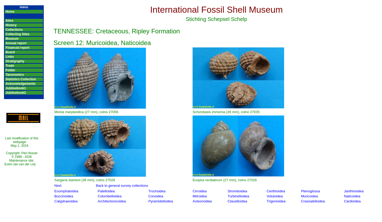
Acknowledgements (21, 84)
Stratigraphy (15, 61)
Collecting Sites (17, 34)
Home (10, 12)
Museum (12, 39)
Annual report (16, 43)
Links (10, 57)
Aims (9, 21)
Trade (10, 66)
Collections (14, 30)
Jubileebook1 (16, 88)
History (11, 25)
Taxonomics (15, 75)
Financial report (17, 48)
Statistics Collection (21, 79)
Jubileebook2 (16, 93)
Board (10, 52)
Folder (10, 70)
